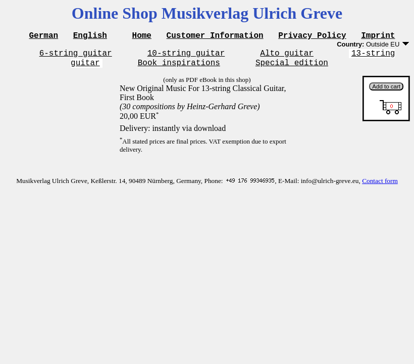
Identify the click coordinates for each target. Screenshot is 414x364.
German (44, 36)
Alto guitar (287, 55)
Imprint (378, 36)
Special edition (291, 66)
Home (141, 36)
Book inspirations (179, 66)
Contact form (380, 185)
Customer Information (215, 36)
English (90, 36)
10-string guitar (186, 55)
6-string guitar (75, 55)
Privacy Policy (312, 36)
